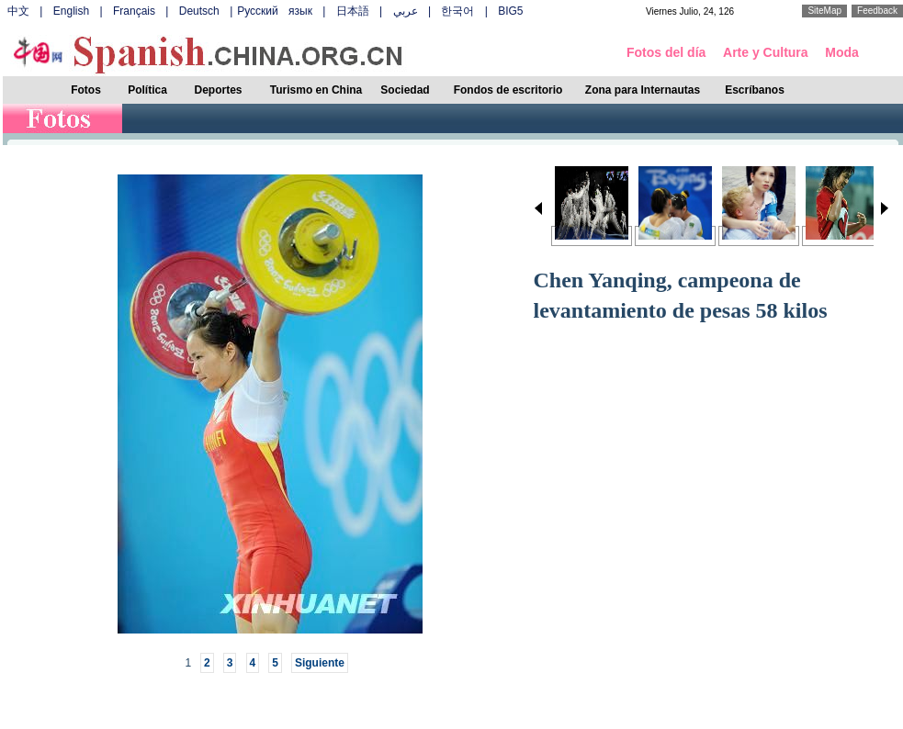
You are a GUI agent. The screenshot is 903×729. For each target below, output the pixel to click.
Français (134, 11)
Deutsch (199, 11)
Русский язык (274, 11)
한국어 (457, 11)
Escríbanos (754, 90)
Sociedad (404, 90)
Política (147, 90)
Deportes (218, 90)
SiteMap (824, 11)
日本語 (352, 11)
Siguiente (319, 662)
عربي (405, 11)
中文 (18, 11)
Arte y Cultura (765, 52)
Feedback (877, 11)
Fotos (86, 90)
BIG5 (510, 11)
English (71, 11)
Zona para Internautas (642, 90)
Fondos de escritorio (508, 90)
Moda (842, 52)
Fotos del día (665, 52)
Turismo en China (316, 90)
